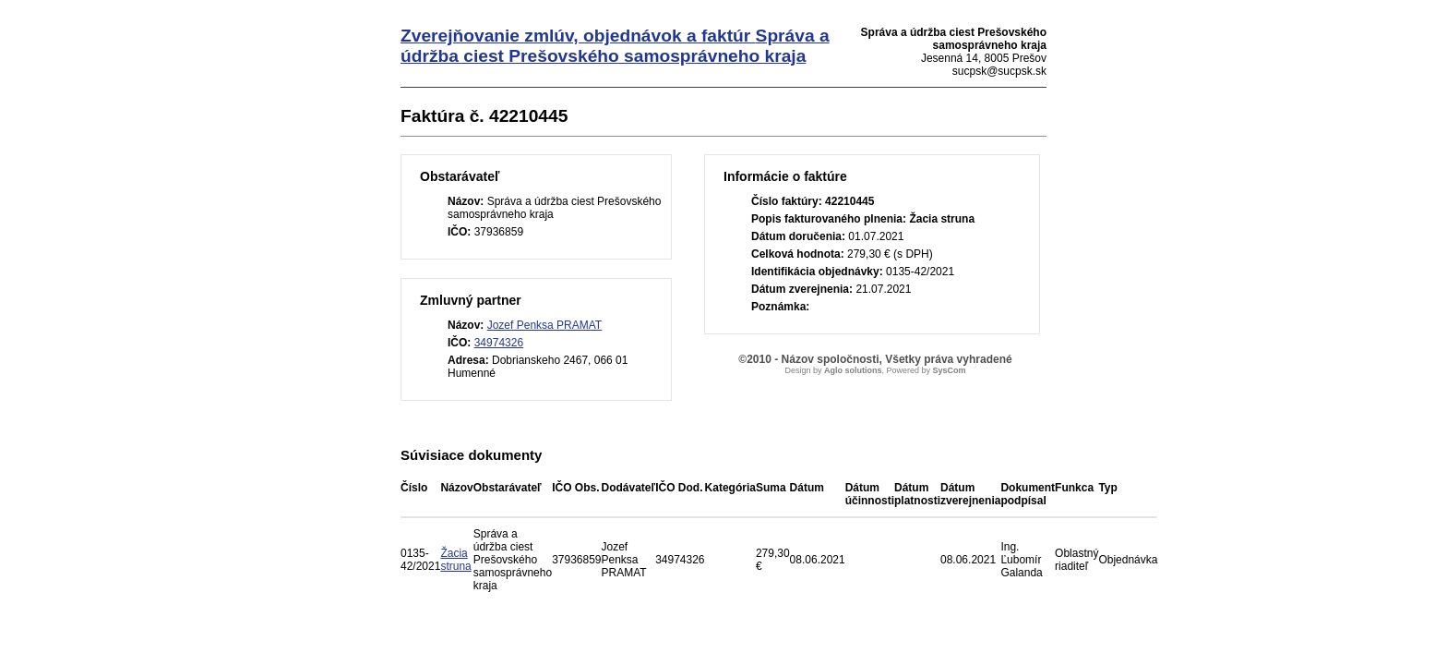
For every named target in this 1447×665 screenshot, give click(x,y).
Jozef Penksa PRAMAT (545, 325)
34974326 (498, 342)
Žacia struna (455, 560)
